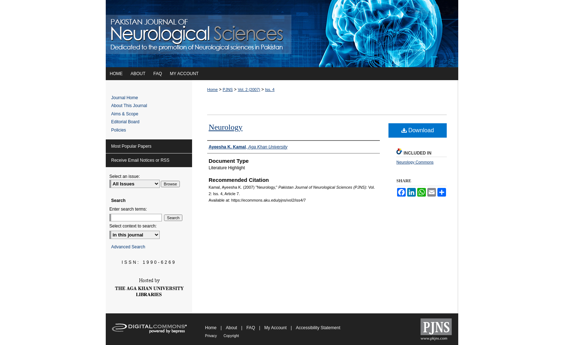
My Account (276, 327)
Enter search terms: (128, 209)
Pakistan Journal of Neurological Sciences (436, 329)
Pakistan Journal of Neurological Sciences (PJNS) (282, 33)
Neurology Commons (414, 162)
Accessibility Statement (318, 327)
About (232, 327)
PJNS (228, 89)
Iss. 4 (269, 89)
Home (212, 89)
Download (417, 130)
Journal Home (124, 97)
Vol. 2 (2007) (249, 89)
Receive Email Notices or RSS (140, 160)
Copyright (231, 336)
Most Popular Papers (131, 146)
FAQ (251, 327)
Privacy (211, 336)
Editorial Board (125, 121)
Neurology (225, 127)
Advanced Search (128, 246)
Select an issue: (124, 176)
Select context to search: (132, 226)
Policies (118, 130)
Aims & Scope (124, 113)
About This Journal (129, 105)
